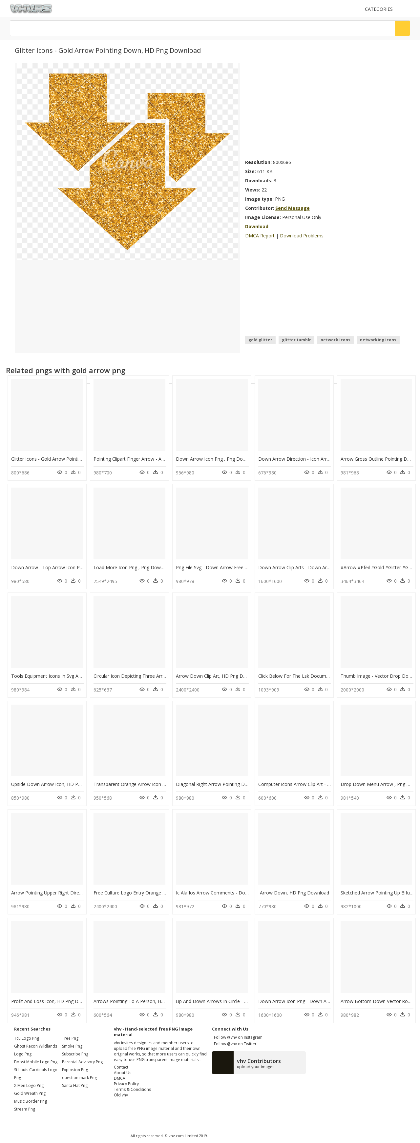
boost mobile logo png (35, 1062)
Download (256, 226)
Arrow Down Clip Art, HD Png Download (219, 676)
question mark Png (79, 1077)
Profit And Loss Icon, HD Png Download (54, 1001)
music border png (30, 1101)
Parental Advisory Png (82, 1062)
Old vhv (121, 1095)
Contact (121, 1067)
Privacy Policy (126, 1084)
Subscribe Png (75, 1054)
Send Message (292, 208)
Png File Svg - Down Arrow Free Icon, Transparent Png (234, 567)
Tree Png (70, 1038)
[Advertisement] (325, 109)
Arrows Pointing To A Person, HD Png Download (146, 1001)
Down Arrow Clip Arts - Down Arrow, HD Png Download (317, 567)
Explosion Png (75, 1070)
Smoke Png (72, 1046)
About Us (122, 1072)
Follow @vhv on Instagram (237, 1037)
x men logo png (29, 1085)
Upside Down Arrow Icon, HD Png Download (59, 784)
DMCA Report (260, 235)
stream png (24, 1109)
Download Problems (302, 235)
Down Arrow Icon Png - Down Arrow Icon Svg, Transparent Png (326, 1001)
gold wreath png (30, 1093)
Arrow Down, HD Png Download (294, 893)
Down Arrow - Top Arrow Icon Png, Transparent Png (67, 567)
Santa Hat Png (75, 1085)
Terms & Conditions (132, 1089)
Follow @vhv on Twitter (234, 1044)
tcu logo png (26, 1038)
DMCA (119, 1078)
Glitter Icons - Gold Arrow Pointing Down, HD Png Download (75, 459)
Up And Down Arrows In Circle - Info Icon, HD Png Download (240, 1001)
